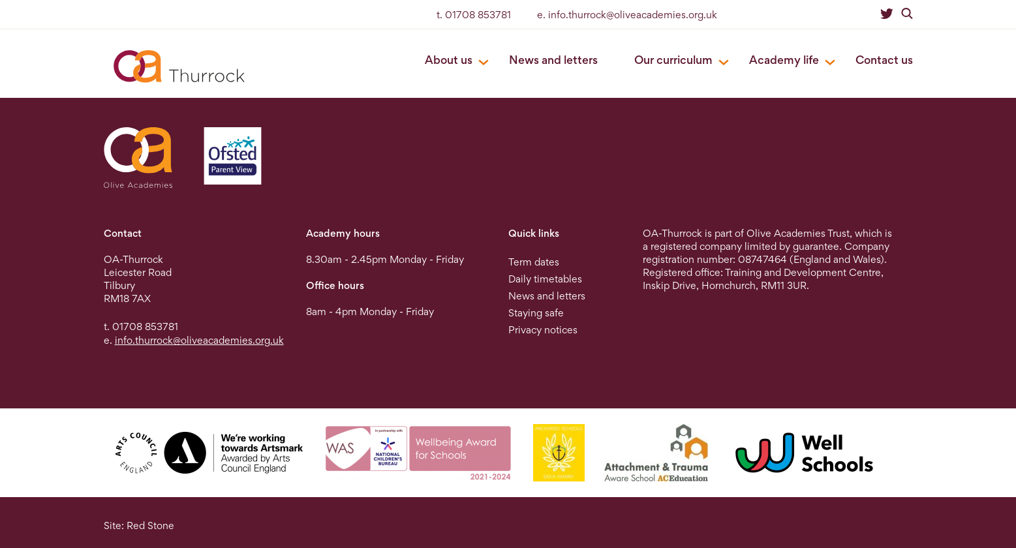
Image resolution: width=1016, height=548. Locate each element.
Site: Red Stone (139, 525)
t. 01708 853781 (474, 14)
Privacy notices (542, 330)
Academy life (784, 60)
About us (448, 60)
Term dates (533, 262)
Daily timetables (545, 279)
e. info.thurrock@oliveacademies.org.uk (627, 14)
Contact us (884, 60)
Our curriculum (673, 60)
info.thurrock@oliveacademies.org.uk (199, 340)
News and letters (553, 60)
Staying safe (536, 313)
